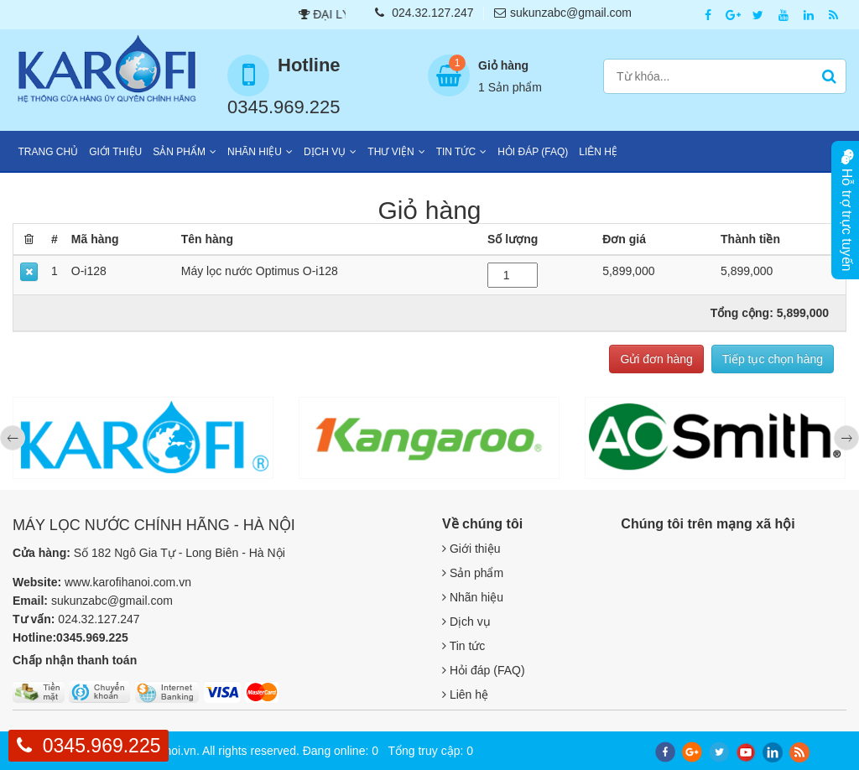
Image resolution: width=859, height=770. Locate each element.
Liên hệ (598, 152)
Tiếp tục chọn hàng (772, 359)
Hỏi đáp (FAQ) (532, 152)
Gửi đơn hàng (656, 359)
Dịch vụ (325, 152)
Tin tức (456, 152)
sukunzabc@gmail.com (563, 12)
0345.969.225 (102, 746)
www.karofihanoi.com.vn (128, 582)
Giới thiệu (115, 152)
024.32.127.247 (424, 12)
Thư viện (390, 152)
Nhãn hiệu (254, 152)
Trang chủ (48, 152)
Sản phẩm (179, 152)
